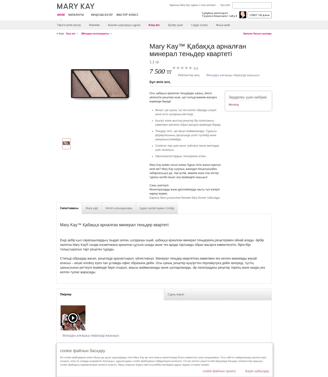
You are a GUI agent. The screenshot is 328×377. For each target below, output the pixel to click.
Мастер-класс (127, 14)
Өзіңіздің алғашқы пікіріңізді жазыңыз (233, 75)
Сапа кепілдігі (208, 5)
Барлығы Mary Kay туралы (184, 5)
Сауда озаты (199, 25)
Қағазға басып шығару (257, 33)
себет (259, 15)
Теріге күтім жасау (69, 25)
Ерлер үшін (175, 25)
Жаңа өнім (223, 25)
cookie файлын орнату (219, 371)
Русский (225, 5)
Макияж (94, 25)
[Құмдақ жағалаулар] (101, 88)
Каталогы (76, 14)
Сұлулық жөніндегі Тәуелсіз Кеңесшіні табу (218, 14)
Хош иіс (154, 25)
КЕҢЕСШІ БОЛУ (102, 14)
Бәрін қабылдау (257, 371)
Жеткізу (234, 104)
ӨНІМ (61, 15)
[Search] (252, 5)
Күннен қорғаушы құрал (124, 25)
